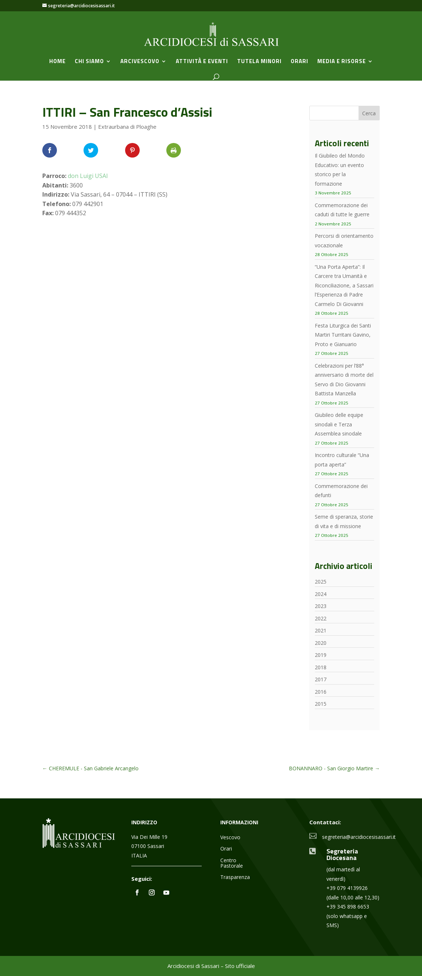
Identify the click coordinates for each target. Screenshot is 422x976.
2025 (320, 581)
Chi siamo (89, 62)
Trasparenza (235, 877)
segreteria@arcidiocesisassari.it (359, 836)
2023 (320, 606)
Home (57, 62)
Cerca (369, 113)
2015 (320, 703)
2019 (320, 654)
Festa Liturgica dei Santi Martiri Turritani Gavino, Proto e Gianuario (343, 335)
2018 (320, 667)
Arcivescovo (139, 62)
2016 (320, 691)
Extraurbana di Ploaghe (127, 126)
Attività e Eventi (202, 62)
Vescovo (230, 837)
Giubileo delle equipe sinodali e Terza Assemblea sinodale (339, 424)
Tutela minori (259, 62)
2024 (320, 593)
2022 (320, 618)
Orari (299, 62)
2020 (320, 642)
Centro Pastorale (231, 863)
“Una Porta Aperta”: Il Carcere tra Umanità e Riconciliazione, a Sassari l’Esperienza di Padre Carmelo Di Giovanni (344, 285)
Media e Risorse (341, 62)
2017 (320, 679)
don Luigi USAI (88, 176)
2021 (320, 630)
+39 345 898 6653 (347, 906)
